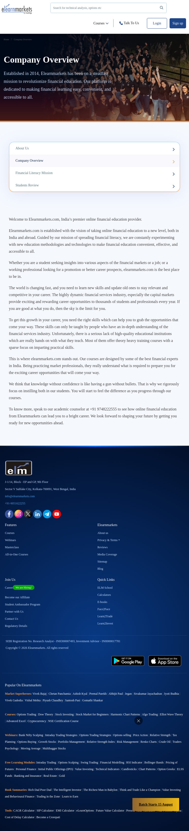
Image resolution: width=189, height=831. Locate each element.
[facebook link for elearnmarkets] (9, 513)
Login (157, 23)
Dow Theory (45, 714)
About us (102, 533)
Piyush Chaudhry (53, 700)
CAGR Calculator (23, 810)
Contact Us (11, 618)
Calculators (104, 595)
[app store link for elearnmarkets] (164, 660)
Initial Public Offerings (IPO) (55, 769)
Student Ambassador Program (22, 604)
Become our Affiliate (17, 597)
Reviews (102, 547)
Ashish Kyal (80, 693)
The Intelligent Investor (67, 790)
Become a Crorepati (48, 817)
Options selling (122, 735)
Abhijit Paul (116, 693)
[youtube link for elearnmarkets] (56, 513)
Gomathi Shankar (92, 700)
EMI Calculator (65, 810)
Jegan (128, 693)
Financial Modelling (112, 762)
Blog (100, 568)
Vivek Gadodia (14, 700)
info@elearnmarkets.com (20, 496)
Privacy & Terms (107, 540)
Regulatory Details (16, 626)
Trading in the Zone (48, 796)
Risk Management (128, 741)
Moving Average (30, 748)
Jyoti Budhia (171, 693)
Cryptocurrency (37, 721)
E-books (102, 602)
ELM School (105, 587)
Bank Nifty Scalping (31, 735)
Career (19, 587)
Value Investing (84, 769)
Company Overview (95, 161)
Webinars (10, 540)
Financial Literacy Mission (95, 173)
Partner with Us (14, 611)
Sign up (178, 23)
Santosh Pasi (72, 700)
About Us (95, 148)
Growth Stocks (47, 741)
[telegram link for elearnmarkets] (47, 513)
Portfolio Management (71, 741)
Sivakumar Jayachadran (148, 693)
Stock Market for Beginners (92, 714)
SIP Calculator (45, 810)
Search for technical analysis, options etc (109, 8)
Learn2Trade (105, 616)
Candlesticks (129, 769)
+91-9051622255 (15, 503)
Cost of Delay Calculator (19, 817)
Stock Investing (64, 714)
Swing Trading (89, 762)
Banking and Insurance (28, 776)
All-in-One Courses (16, 554)
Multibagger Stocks (54, 748)
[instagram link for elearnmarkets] (19, 513)
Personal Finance (26, 769)
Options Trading (26, 714)
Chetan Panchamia (60, 693)
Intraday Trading (46, 762)
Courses (101, 23)
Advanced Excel (16, 721)
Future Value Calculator (110, 810)
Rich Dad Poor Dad (39, 790)
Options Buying (26, 741)
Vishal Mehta (32, 700)
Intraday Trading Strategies (61, 735)
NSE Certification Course (63, 721)
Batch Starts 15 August (156, 804)
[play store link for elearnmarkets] (128, 660)
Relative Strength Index (101, 741)
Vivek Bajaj (39, 693)
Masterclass (12, 547)
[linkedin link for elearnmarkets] (37, 513)
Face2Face (103, 609)
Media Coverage (107, 554)
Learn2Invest (105, 623)
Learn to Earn (70, 796)
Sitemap (102, 561)
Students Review (95, 185)
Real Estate (50, 776)
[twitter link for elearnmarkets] (28, 513)
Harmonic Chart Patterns (125, 714)
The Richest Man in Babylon (100, 790)
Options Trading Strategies (95, 735)
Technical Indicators (107, 769)
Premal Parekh (98, 693)
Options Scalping (68, 762)
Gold (62, 776)
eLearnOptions (85, 810)
